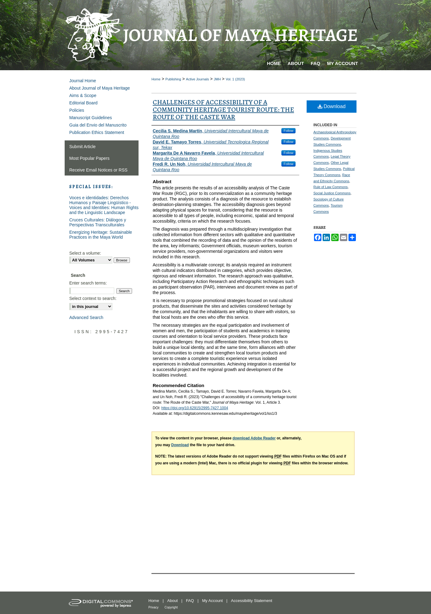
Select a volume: (85, 253)
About (172, 600)
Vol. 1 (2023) (235, 79)
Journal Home (82, 80)
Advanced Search (86, 317)
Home (155, 79)
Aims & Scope (82, 95)
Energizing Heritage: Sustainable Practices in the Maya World (100, 235)
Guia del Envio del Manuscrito (98, 125)
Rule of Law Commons (330, 187)
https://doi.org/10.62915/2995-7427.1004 (194, 408)
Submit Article (82, 146)
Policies (76, 110)
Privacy (153, 607)
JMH (217, 79)
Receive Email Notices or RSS (98, 170)
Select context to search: (92, 298)
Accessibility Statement (251, 600)
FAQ (190, 600)
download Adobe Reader (254, 438)
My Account (212, 600)
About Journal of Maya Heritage (99, 88)
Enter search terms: (88, 283)
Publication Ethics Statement (96, 132)
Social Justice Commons (331, 193)
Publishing (173, 79)
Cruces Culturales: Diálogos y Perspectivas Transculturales (97, 222)
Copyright (171, 607)
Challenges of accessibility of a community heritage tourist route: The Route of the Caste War (223, 110)
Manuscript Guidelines (90, 117)
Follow (288, 130)
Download (332, 106)
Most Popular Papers (89, 158)
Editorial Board (83, 102)
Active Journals (197, 79)
